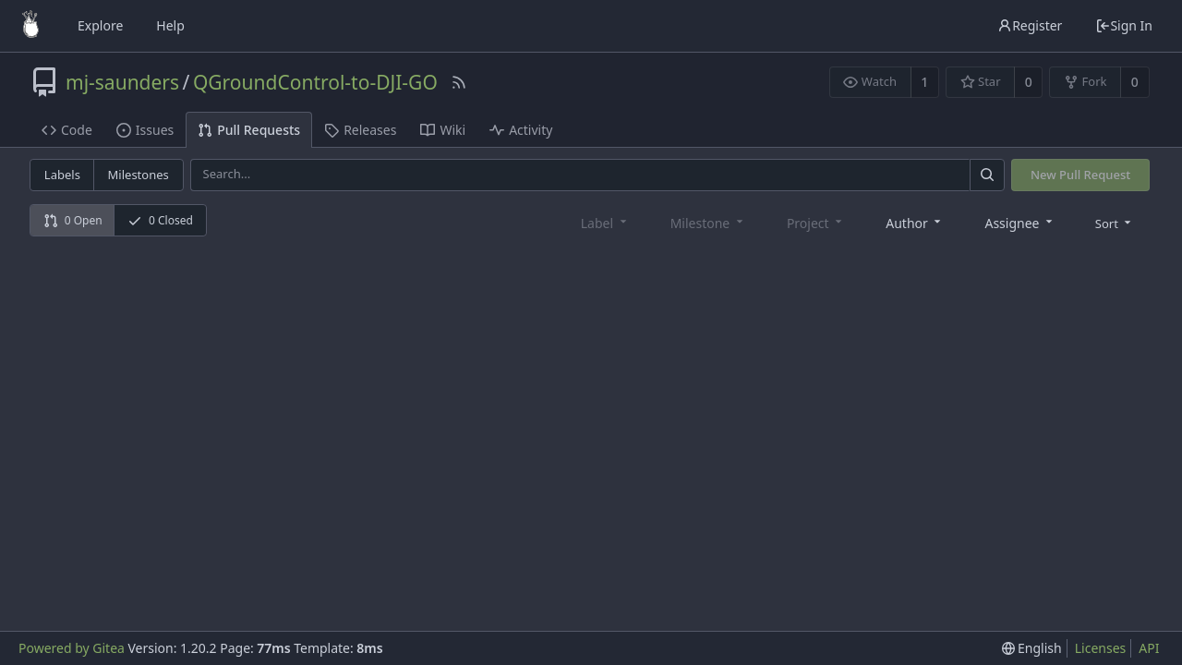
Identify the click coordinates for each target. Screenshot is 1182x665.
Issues (145, 130)
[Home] (30, 26)
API (1149, 648)
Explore (100, 25)
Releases (360, 130)
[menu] (1115, 222)
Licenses (1101, 648)
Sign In (1123, 25)
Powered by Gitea (71, 648)
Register (1029, 25)
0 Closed (160, 220)
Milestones (138, 174)
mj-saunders (122, 82)
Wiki (442, 130)
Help (170, 25)
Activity (520, 130)
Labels (62, 174)
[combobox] (915, 222)
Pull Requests (249, 130)
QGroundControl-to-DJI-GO (315, 82)
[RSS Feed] (459, 82)
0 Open (73, 220)
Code (67, 130)
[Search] (987, 175)
